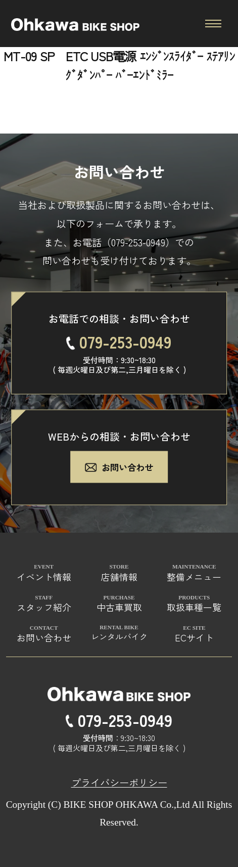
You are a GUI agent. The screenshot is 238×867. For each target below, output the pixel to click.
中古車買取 (119, 607)
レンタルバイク (119, 636)
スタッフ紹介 (44, 607)
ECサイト (194, 637)
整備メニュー (194, 576)
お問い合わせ (119, 466)
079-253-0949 (138, 242)
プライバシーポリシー (119, 782)
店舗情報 (119, 576)
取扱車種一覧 (194, 607)
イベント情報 (44, 576)
